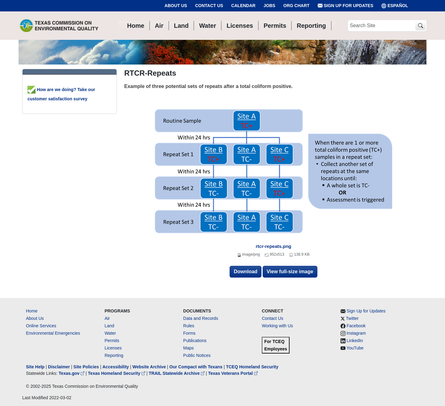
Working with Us (277, 325)
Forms (189, 333)
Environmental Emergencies (53, 333)
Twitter (352, 318)
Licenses (112, 347)
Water (110, 333)
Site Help (35, 366)
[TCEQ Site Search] (420, 26)
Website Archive (149, 366)
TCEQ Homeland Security (252, 366)
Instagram (356, 333)
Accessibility (116, 366)
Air (107, 318)
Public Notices (197, 355)
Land (109, 325)
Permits (111, 340)
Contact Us (209, 5)
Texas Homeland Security (117, 373)
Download (245, 271)
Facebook (356, 325)
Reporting (113, 355)
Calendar (243, 5)
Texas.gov (72, 373)
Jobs (269, 5)
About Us (175, 5)
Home (31, 310)
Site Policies (86, 366)
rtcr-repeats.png (273, 246)
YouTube (354, 347)
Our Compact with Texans (195, 366)
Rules (188, 325)
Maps (188, 347)
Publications (195, 340)
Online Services (41, 325)
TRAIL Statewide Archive (177, 373)
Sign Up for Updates (345, 5)
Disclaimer (59, 366)
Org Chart (296, 5)
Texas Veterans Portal (233, 373)
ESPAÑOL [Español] (394, 5)
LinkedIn (355, 340)
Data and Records (200, 318)
